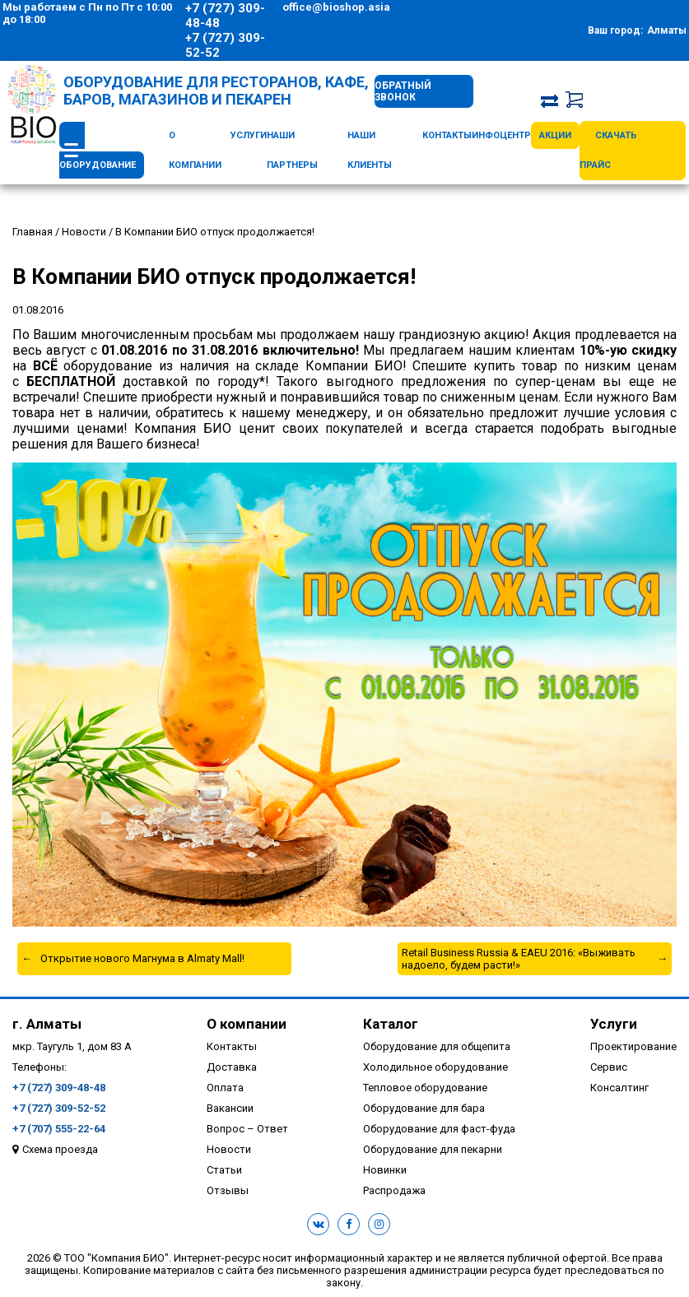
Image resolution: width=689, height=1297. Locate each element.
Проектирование (633, 1046)
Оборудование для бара (424, 1108)
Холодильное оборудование (435, 1067)
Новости (229, 1149)
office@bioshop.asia (336, 7)
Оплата (225, 1087)
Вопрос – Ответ (247, 1129)
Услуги (248, 135)
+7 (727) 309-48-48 (225, 15)
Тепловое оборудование (425, 1087)
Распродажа (394, 1190)
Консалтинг (619, 1087)
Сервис (608, 1067)
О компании (246, 1024)
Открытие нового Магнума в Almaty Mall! (142, 958)
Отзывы (228, 1190)
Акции (555, 135)
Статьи (224, 1170)
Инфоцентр (501, 135)
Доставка (232, 1067)
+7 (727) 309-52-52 (225, 45)
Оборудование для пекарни (432, 1149)
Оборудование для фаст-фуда (439, 1129)
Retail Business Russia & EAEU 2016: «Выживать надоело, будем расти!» (518, 958)
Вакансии (230, 1108)
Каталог (390, 1024)
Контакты (447, 135)
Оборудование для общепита (436, 1046)
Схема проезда (60, 1149)
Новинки (385, 1170)
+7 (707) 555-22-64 (58, 1129)
